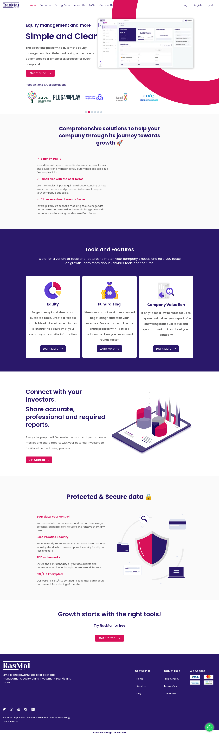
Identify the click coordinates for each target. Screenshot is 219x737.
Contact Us (106, 5)
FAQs (92, 5)
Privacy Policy (171, 680)
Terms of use (171, 687)
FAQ (139, 695)
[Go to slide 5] (98, 112)
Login (186, 5)
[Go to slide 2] (89, 112)
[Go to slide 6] (101, 112)
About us (79, 5)
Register (198, 5)
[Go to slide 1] (86, 112)
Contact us (170, 695)
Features (45, 5)
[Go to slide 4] (95, 112)
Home (32, 5)
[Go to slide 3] (92, 112)
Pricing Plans (62, 5)
